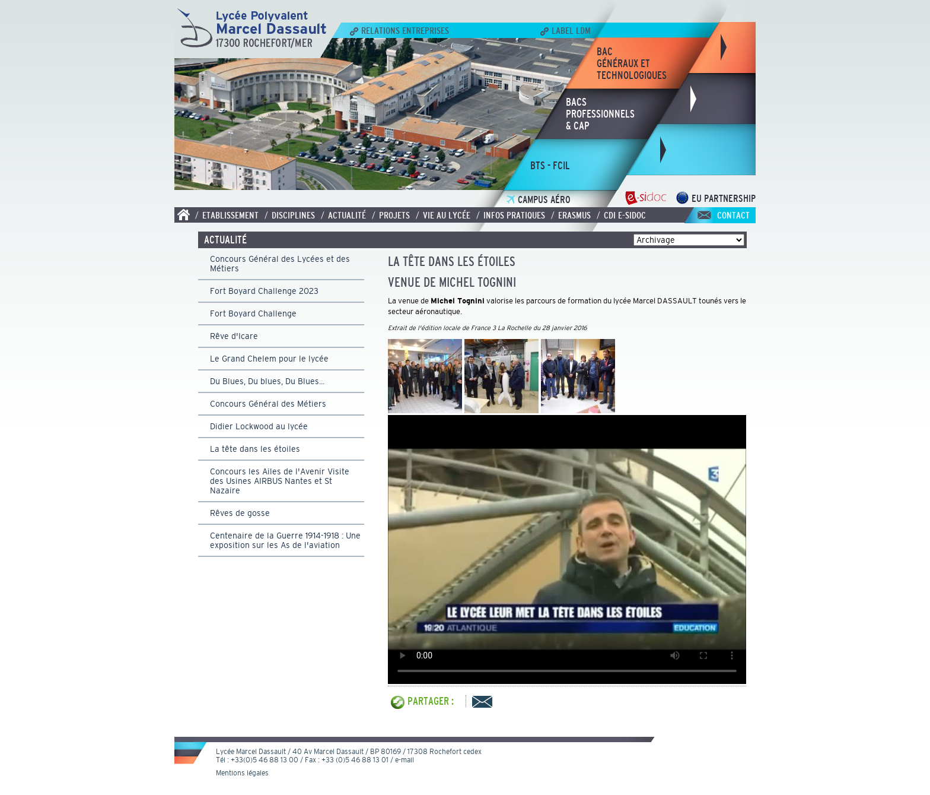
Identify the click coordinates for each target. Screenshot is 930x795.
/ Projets (391, 215)
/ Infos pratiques (510, 215)
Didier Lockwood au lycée (259, 426)
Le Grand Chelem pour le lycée (269, 358)
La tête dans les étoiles (255, 449)
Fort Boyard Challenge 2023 (264, 291)
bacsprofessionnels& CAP (600, 114)
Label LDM (565, 30)
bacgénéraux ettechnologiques (632, 63)
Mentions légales (242, 773)
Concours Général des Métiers (268, 403)
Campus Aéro (539, 199)
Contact (733, 215)
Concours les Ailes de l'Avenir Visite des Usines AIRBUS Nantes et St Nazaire (279, 481)
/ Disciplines (290, 215)
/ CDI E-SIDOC (621, 215)
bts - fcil (550, 166)
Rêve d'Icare (234, 336)
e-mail (404, 760)
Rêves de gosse (240, 513)
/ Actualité (343, 215)
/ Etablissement (227, 215)
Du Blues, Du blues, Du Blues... (267, 381)
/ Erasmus (571, 215)
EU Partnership (716, 198)
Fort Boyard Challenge (253, 313)
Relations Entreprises (399, 30)
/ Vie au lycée (443, 215)
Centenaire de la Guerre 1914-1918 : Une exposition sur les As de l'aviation (285, 540)
